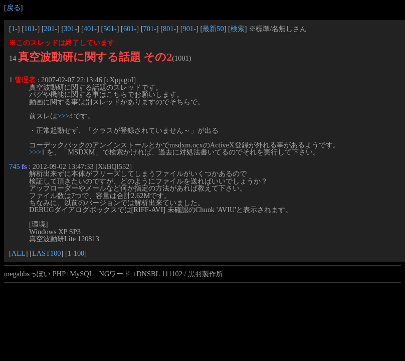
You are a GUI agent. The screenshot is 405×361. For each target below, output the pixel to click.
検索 (238, 29)
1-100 (76, 253)
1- (15, 29)
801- (169, 29)
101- (30, 29)
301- (70, 29)
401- (90, 29)
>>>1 (37, 152)
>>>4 (65, 116)
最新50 (213, 29)
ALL (19, 253)
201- (50, 29)
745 (14, 166)
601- (129, 29)
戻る (14, 8)
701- (149, 29)
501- (109, 29)
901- (189, 29)
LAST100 (46, 253)
